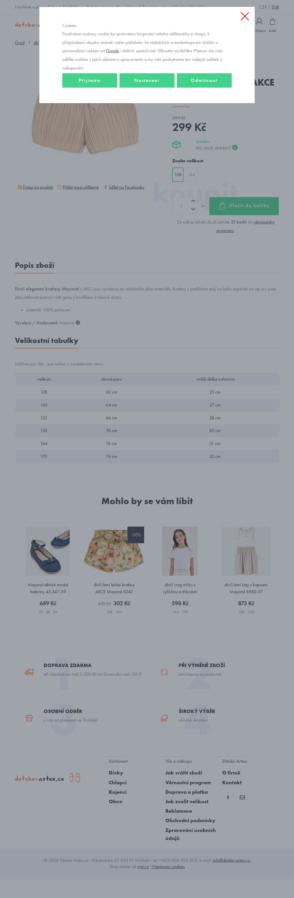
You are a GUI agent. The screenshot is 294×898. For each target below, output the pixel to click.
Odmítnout (204, 102)
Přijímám (90, 102)
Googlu (112, 73)
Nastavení (146, 102)
